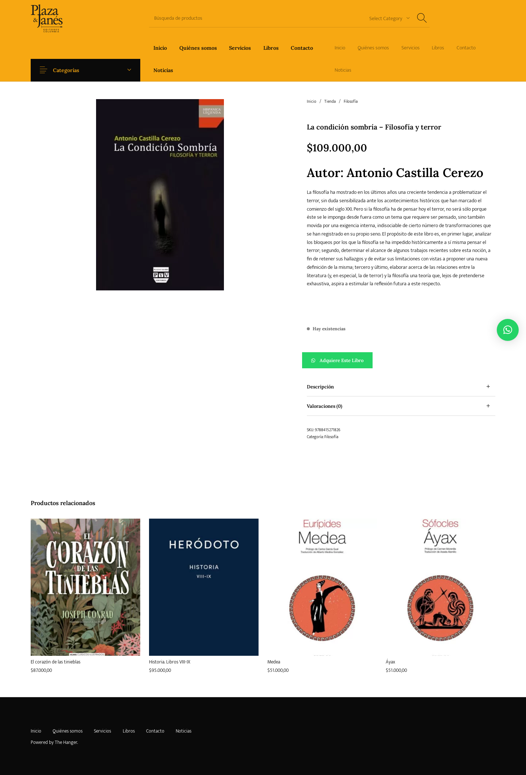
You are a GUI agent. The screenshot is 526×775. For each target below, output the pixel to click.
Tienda (330, 101)
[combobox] (386, 18)
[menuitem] (160, 48)
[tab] (401, 386)
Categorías (70, 70)
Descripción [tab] (320, 387)
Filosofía (351, 101)
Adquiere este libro (341, 360)
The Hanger (66, 742)
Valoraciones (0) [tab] (324, 406)
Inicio (311, 101)
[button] (401, 360)
